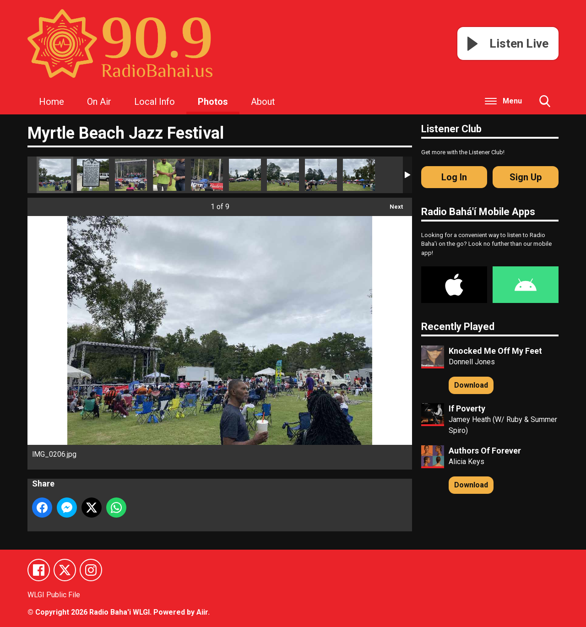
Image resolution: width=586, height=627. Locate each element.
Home (51, 101)
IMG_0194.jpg (321, 175)
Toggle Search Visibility (545, 104)
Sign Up (526, 177)
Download (471, 385)
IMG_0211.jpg (93, 175)
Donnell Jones (472, 361)
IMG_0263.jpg (207, 175)
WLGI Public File (53, 595)
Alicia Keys (466, 461)
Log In (454, 177)
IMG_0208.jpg (359, 175)
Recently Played (457, 326)
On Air (99, 101)
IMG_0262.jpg (169, 175)
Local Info (154, 101)
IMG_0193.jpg (245, 175)
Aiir (202, 612)
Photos (213, 101)
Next (391, 204)
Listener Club (451, 129)
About (263, 101)
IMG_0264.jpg (131, 175)
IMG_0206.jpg (55, 175)
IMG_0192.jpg (283, 175)
